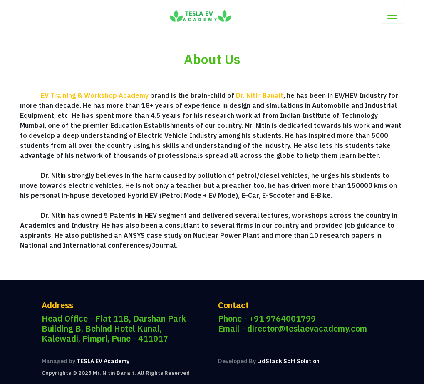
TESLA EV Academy (103, 361)
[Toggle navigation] (392, 15)
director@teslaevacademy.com (307, 328)
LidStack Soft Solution (288, 361)
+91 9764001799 (282, 318)
